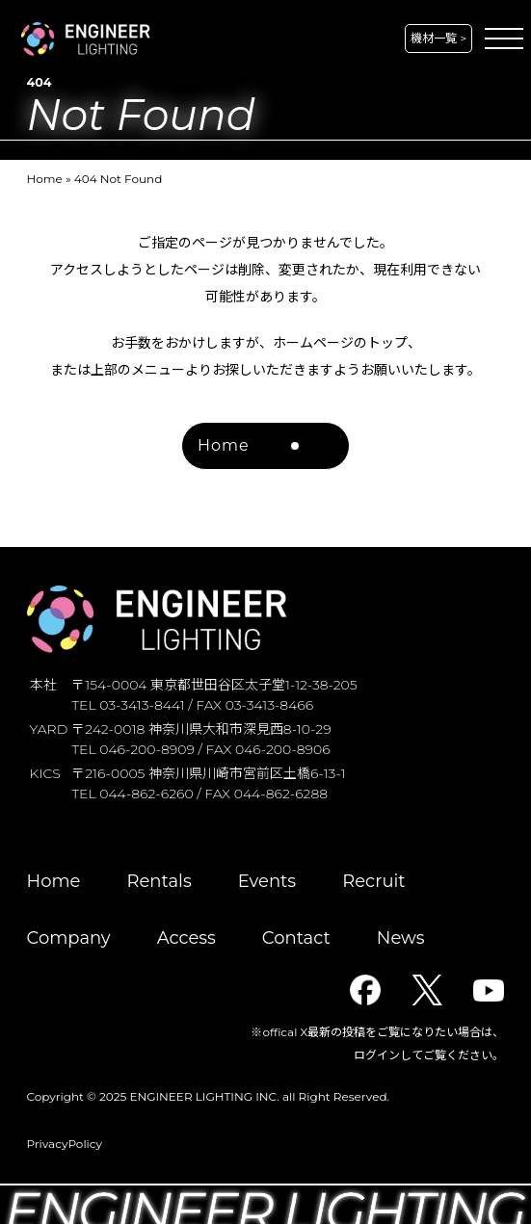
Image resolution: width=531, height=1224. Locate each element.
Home (45, 178)
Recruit (373, 881)
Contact (296, 938)
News (401, 938)
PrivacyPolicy (65, 1143)
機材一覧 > (438, 38)
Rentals (158, 881)
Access (186, 938)
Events (267, 881)
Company (69, 938)
